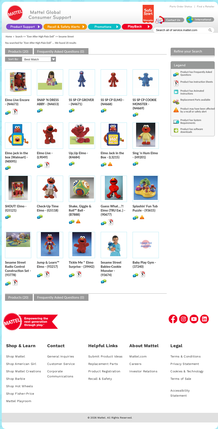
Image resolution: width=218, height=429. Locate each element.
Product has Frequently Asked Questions (196, 73)
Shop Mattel (15, 356)
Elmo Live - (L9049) (45, 155)
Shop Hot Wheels (19, 386)
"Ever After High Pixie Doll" (40, 36)
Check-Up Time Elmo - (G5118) (48, 208)
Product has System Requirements (190, 121)
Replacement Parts (103, 364)
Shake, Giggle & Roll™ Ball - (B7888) (80, 210)
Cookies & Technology (186, 371)
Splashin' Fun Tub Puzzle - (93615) (145, 208)
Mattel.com (138, 356)
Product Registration (104, 371)
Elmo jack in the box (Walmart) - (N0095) (16, 157)
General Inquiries (60, 356)
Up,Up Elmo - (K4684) (78, 155)
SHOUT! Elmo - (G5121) (15, 208)
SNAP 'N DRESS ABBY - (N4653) (48, 102)
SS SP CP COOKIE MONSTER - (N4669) (145, 104)
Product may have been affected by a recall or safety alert (197, 110)
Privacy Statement (184, 364)
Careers (135, 364)
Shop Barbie (15, 378)
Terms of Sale (180, 378)
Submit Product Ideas (105, 356)
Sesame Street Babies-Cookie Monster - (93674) (111, 268)
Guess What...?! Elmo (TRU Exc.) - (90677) (113, 210)
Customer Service (61, 364)
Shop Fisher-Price (20, 393)
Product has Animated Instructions (192, 92)
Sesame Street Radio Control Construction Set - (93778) (18, 268)
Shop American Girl (21, 364)
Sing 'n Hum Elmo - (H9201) (145, 155)
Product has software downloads (191, 130)
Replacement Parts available (195, 99)
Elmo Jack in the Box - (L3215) (112, 155)
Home (9, 36)
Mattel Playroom (18, 401)
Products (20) (18, 51)
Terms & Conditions (185, 356)
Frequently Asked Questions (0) (60, 51)
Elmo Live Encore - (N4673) (17, 102)
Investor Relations (143, 371)
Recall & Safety (100, 378)
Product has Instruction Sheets (196, 81)
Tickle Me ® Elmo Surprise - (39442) (81, 264)
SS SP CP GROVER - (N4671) (81, 102)
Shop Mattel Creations (23, 371)
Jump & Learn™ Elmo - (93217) (48, 264)
